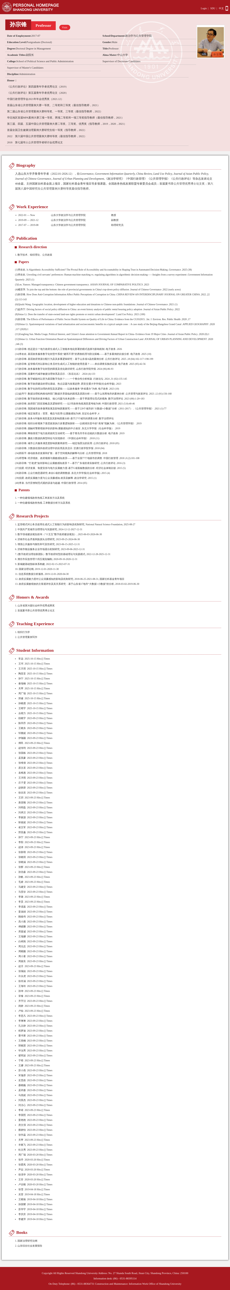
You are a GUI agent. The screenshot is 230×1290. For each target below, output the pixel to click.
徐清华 (22, 1174)
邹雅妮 (22, 733)
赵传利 (22, 748)
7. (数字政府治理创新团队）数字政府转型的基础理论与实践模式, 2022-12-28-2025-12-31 (62, 554)
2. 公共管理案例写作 (26, 637)
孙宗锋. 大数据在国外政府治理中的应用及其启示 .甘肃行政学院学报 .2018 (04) (59, 448)
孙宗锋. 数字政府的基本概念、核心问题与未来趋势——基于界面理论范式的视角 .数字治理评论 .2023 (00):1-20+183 (80, 398)
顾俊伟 (22, 916)
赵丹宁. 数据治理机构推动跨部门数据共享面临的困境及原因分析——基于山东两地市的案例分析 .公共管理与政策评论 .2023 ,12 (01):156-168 (93, 393)
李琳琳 (22, 1020)
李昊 (20, 901)
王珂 (20, 663)
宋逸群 (22, 1075)
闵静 (20, 1006)
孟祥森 (22, 1090)
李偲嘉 (22, 906)
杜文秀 (22, 1149)
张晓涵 (22, 862)
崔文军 (22, 827)
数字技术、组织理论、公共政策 (35, 255)
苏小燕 (22, 1070)
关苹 (20, 688)
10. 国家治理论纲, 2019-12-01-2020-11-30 (37, 569)
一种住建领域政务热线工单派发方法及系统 (40, 498)
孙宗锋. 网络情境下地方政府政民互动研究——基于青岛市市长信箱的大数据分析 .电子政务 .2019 (69, 433)
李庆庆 (22, 1214)
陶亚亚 (22, 673)
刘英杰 (22, 1100)
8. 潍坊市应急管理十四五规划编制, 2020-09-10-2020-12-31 (46, 559)
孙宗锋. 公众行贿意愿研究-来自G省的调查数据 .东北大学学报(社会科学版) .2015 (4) (62, 473)
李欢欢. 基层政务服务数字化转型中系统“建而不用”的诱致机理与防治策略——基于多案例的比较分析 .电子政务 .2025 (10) (83, 354)
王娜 (20, 1065)
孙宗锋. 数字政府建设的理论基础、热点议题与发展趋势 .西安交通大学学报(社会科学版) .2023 (68, 383)
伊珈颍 (22, 738)
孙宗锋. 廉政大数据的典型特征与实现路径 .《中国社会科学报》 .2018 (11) (57, 438)
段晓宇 (22, 718)
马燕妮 (22, 1095)
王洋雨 (22, 777)
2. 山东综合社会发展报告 (28, 1245)
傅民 (20, 743)
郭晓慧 (22, 1045)
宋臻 (20, 996)
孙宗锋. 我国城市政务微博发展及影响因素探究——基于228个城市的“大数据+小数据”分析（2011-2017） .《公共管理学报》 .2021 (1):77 (90, 408)
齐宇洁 (22, 1001)
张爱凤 (22, 1164)
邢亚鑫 (22, 832)
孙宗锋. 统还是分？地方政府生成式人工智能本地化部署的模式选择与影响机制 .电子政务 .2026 (68, 349)
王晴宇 (22, 708)
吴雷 (20, 1194)
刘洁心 (22, 1105)
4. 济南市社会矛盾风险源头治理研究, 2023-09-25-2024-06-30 (47, 539)
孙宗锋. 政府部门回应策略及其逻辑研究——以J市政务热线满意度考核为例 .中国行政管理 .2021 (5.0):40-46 (75, 403)
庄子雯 (22, 782)
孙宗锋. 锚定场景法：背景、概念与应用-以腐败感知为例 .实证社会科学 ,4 (57, 413)
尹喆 (20, 1169)
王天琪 (22, 668)
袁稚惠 (22, 772)
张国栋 (22, 753)
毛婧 (20, 882)
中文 (221, 8)
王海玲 (22, 986)
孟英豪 (22, 758)
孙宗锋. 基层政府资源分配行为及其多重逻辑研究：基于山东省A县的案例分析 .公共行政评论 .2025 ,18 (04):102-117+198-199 (84, 359)
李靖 (20, 1110)
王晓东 (22, 728)
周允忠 (22, 946)
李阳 (20, 842)
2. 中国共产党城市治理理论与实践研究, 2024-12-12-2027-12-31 (48, 529)
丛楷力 (22, 713)
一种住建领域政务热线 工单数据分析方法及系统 (42, 503)
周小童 (22, 956)
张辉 (20, 867)
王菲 (20, 1179)
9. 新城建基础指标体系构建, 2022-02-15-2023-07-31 (42, 564)
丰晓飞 (22, 1144)
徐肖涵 (22, 981)
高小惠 (22, 921)
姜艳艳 (22, 1120)
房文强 (22, 1125)
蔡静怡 (22, 1130)
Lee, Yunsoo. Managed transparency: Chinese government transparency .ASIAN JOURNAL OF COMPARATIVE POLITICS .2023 (82, 284)
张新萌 (22, 852)
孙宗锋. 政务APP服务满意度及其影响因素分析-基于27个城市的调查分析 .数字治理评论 (64, 418)
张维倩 (22, 763)
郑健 (20, 698)
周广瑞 (22, 693)
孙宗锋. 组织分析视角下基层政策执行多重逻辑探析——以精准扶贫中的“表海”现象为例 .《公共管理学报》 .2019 (78, 423)
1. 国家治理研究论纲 (26, 1241)
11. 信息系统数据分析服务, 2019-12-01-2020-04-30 (42, 574)
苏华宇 (22, 1209)
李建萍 (22, 1219)
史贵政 (22, 1080)
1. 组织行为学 (22, 632)
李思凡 (22, 1016)
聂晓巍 (22, 1085)
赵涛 (20, 847)
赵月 (20, 966)
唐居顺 (22, 802)
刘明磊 (22, 807)
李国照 (22, 1115)
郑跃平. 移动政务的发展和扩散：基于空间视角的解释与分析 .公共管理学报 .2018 (61, 453)
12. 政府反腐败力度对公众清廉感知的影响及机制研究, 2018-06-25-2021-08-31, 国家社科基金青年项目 (69, 579)
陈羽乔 (22, 723)
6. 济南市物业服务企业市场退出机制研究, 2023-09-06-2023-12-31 (50, 549)
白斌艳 (22, 941)
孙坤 (20, 991)
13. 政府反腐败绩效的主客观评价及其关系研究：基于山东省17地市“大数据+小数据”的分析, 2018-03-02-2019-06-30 (77, 584)
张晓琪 (22, 857)
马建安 (22, 887)
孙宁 (20, 678)
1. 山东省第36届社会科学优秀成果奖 (35, 605)
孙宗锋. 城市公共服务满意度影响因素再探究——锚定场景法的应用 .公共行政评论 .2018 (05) (67, 443)
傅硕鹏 (22, 926)
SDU (212, 8)
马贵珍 (22, 892)
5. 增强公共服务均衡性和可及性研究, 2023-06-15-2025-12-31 (47, 544)
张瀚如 (22, 971)
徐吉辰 (22, 792)
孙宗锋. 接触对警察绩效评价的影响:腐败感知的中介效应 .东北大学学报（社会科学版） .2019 (67, 428)
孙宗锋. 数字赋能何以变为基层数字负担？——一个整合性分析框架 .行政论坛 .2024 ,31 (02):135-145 (71, 379)
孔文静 (22, 1025)
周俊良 (22, 961)
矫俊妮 (22, 822)
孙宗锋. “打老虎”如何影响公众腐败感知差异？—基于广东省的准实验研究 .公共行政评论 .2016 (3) (70, 463)
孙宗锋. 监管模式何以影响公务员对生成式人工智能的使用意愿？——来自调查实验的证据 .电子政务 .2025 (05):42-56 (80, 364)
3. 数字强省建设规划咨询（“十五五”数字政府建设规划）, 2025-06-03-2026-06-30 (58, 534)
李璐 (20, 896)
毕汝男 (22, 1050)
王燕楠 (22, 1040)
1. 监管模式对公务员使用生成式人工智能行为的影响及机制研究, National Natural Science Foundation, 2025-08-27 (75, 524)
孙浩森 (22, 872)
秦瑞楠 (22, 683)
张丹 (20, 1159)
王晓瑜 (22, 1199)
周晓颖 (22, 951)
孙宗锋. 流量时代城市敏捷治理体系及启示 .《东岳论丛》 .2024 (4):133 (55, 374)
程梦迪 (22, 1030)
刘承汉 (22, 812)
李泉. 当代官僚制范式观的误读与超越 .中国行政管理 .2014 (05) (51, 483)
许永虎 (22, 976)
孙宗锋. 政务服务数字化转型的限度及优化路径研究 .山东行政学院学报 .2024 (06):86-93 (64, 369)
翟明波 (22, 1055)
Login (204, 8)
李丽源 (22, 817)
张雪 (20, 1189)
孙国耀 (22, 1204)
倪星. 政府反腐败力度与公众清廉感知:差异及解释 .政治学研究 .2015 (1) (55, 478)
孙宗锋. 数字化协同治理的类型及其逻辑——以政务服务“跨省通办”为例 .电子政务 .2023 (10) (67, 388)
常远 (20, 658)
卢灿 (20, 1011)
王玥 (20, 797)
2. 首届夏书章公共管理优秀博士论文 (35, 610)
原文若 (22, 768)
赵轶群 (22, 787)
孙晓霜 (22, 703)
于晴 (20, 1060)
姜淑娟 (22, 911)
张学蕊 (22, 1135)
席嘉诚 (22, 931)
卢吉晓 (22, 1184)
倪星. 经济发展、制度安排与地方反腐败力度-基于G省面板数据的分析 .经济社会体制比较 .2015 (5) (70, 468)
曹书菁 (22, 1035)
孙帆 (20, 877)
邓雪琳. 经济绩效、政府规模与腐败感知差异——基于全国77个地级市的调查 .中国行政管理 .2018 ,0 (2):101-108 (77, 458)
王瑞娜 (22, 936)
